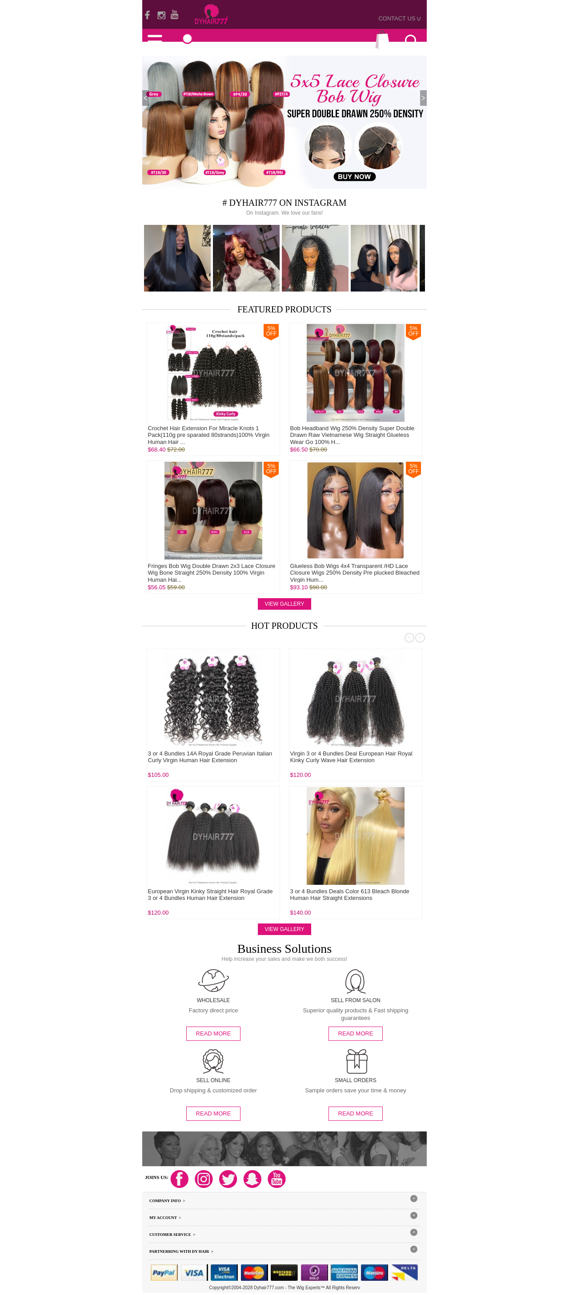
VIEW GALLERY (284, 604)
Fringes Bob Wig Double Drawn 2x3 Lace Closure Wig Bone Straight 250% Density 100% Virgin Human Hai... (212, 573)
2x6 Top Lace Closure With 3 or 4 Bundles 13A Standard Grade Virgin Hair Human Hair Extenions (149, 757)
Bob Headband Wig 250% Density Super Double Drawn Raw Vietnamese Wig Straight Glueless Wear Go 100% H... (352, 435)
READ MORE (213, 1033)
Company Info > (167, 1201)
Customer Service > (172, 1234)
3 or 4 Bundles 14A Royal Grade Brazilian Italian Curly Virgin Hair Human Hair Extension (146, 895)
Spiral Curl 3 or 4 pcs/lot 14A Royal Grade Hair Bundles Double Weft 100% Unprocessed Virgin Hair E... (288, 760)
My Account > (165, 1217)
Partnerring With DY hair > (181, 1251)
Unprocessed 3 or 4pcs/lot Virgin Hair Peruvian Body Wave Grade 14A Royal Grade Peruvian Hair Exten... (292, 898)
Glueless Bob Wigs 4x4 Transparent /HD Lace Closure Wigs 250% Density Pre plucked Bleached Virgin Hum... (355, 573)
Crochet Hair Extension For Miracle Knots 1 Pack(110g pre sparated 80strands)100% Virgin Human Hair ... (209, 435)
